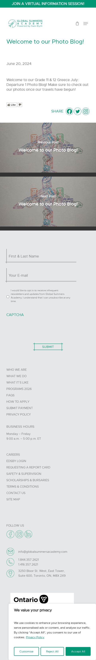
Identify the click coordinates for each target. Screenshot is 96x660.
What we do (16, 376)
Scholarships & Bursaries (27, 480)
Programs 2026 (19, 389)
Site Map (13, 499)
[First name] (41, 256)
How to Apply (17, 402)
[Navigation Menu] (85, 24)
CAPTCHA (15, 315)
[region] (52, 632)
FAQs (10, 395)
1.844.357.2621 (28, 560)
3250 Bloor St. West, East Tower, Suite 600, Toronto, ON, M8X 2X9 (42, 573)
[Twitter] (77, 111)
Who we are (16, 370)
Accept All (78, 651)
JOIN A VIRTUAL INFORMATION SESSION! (48, 4)
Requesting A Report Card (28, 467)
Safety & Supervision (23, 474)
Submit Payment (19, 408)
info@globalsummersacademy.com (42, 552)
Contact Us (15, 493)
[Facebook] (69, 111)
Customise (26, 651)
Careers (13, 454)
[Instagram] (85, 111)
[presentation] (36, 328)
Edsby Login (16, 461)
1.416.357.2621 (28, 564)
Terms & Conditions (22, 486)
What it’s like (17, 382)
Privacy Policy (35, 637)
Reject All (52, 651)
